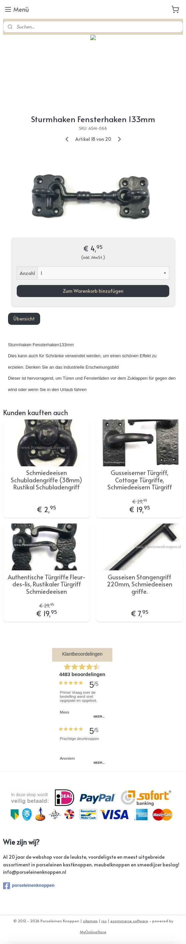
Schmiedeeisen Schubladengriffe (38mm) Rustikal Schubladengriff (46, 480)
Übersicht (24, 318)
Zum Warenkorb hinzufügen (93, 291)
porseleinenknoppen (29, 886)
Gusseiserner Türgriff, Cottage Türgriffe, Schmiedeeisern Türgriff (139, 480)
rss (104, 920)
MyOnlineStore (93, 931)
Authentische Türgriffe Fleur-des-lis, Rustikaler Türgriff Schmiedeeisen (47, 584)
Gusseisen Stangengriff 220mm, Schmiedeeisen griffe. (139, 584)
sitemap (90, 920)
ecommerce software (129, 920)
